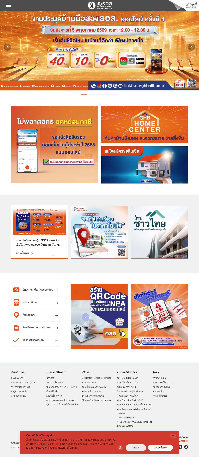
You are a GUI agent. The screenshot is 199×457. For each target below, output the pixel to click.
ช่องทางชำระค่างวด (28, 340)
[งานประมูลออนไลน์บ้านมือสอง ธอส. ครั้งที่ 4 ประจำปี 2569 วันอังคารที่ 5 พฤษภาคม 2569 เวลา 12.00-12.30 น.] (99, 50)
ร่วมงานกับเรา (159, 391)
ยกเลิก (136, 447)
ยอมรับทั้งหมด (160, 447)
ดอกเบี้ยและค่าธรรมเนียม (94, 387)
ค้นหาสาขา (24, 315)
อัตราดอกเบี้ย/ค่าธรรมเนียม (33, 290)
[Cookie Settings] (120, 447)
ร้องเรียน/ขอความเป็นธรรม (32, 328)
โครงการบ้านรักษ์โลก (127, 396)
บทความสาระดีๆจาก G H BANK (61, 387)
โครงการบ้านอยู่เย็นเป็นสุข (130, 391)
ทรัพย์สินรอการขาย (126, 387)
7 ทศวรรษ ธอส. (18, 396)
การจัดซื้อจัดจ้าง (54, 396)
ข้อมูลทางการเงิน (19, 391)
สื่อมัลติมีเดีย (52, 391)
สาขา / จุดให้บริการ (162, 382)
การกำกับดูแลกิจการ (20, 387)
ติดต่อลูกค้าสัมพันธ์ (162, 387)
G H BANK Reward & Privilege (96, 378)
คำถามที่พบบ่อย (160, 396)
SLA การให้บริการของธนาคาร (96, 400)
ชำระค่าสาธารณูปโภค (93, 396)
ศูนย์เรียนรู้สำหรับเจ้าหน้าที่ (130, 400)
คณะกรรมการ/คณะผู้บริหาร (24, 382)
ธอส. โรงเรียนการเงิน (127, 382)
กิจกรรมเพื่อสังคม (54, 382)
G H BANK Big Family (127, 378)
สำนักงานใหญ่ (159, 378)
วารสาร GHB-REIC (126, 418)
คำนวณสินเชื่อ (25, 302)
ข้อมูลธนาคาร (18, 378)
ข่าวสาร (50, 378)
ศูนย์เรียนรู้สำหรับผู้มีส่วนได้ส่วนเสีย (134, 405)
